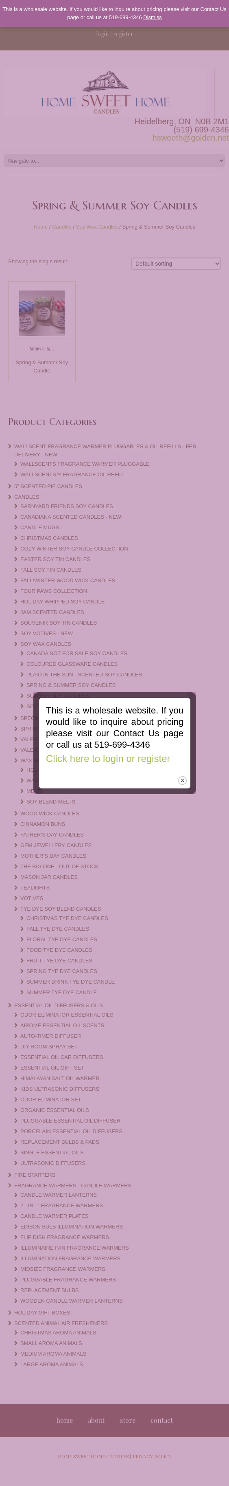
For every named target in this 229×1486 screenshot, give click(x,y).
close (183, 778)
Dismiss (152, 17)
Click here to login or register (107, 754)
